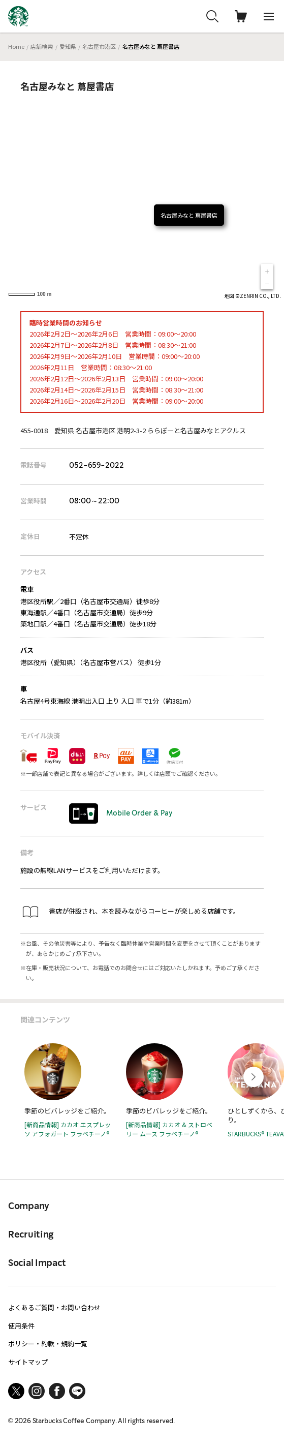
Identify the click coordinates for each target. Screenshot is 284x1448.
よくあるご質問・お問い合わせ (54, 1307)
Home (16, 46)
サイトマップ (28, 1362)
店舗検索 (41, 46)
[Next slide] (253, 1077)
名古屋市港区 (99, 46)
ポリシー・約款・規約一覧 (47, 1343)
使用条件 (21, 1326)
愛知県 (67, 46)
